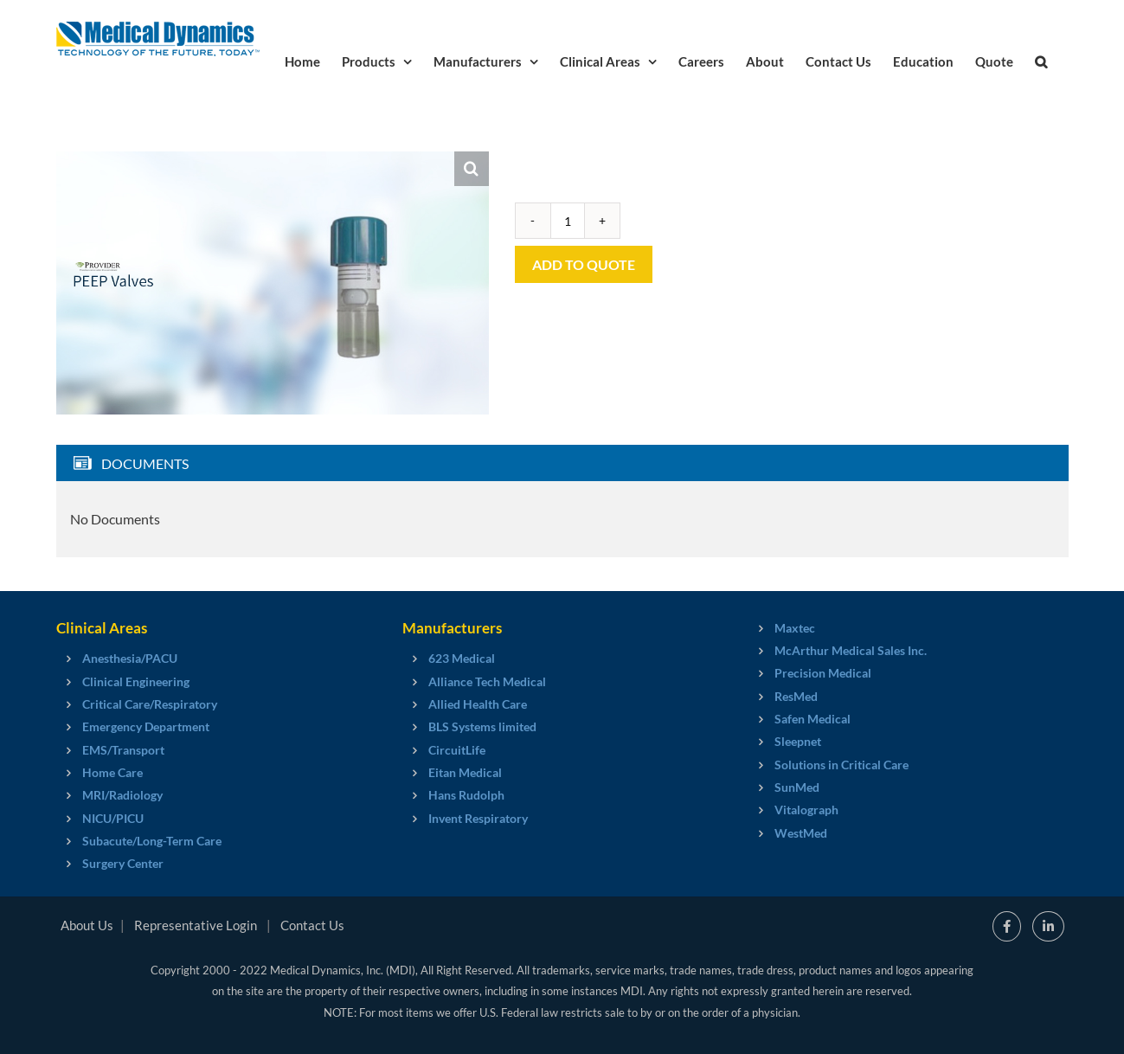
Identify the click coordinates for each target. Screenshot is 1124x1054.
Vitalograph (806, 809)
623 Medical (461, 658)
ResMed (796, 696)
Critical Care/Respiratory (149, 704)
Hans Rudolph (466, 794)
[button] (1041, 60)
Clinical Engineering (135, 681)
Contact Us (312, 925)
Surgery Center (123, 863)
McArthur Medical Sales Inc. (850, 650)
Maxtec (794, 627)
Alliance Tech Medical (487, 681)
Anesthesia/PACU (129, 658)
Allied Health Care (477, 704)
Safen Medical (812, 718)
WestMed (800, 833)
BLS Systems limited (482, 726)
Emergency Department (145, 726)
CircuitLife (456, 749)
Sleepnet (797, 741)
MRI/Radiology (122, 794)
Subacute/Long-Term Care (152, 840)
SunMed (796, 787)
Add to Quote (583, 264)
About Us (87, 925)
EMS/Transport (123, 749)
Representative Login (196, 925)
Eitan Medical (465, 772)
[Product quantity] (567, 220)
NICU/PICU (113, 818)
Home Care (112, 772)
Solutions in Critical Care (841, 764)
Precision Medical (822, 672)
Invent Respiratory (478, 818)
